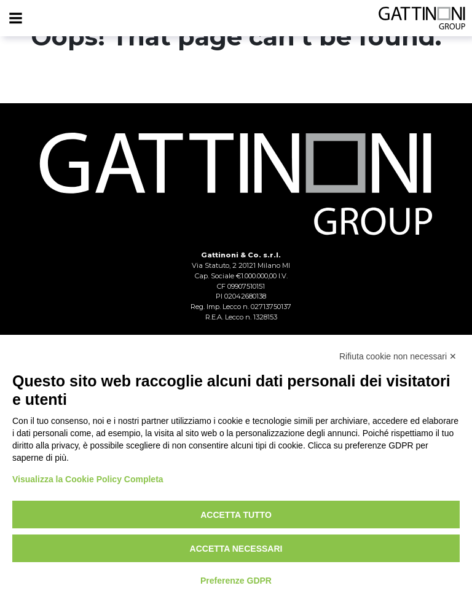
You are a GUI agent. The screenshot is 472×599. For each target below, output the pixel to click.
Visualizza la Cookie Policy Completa (87, 479)
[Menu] (15, 18)
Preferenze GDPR (236, 580)
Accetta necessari (236, 549)
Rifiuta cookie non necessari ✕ (398, 356)
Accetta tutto (236, 515)
